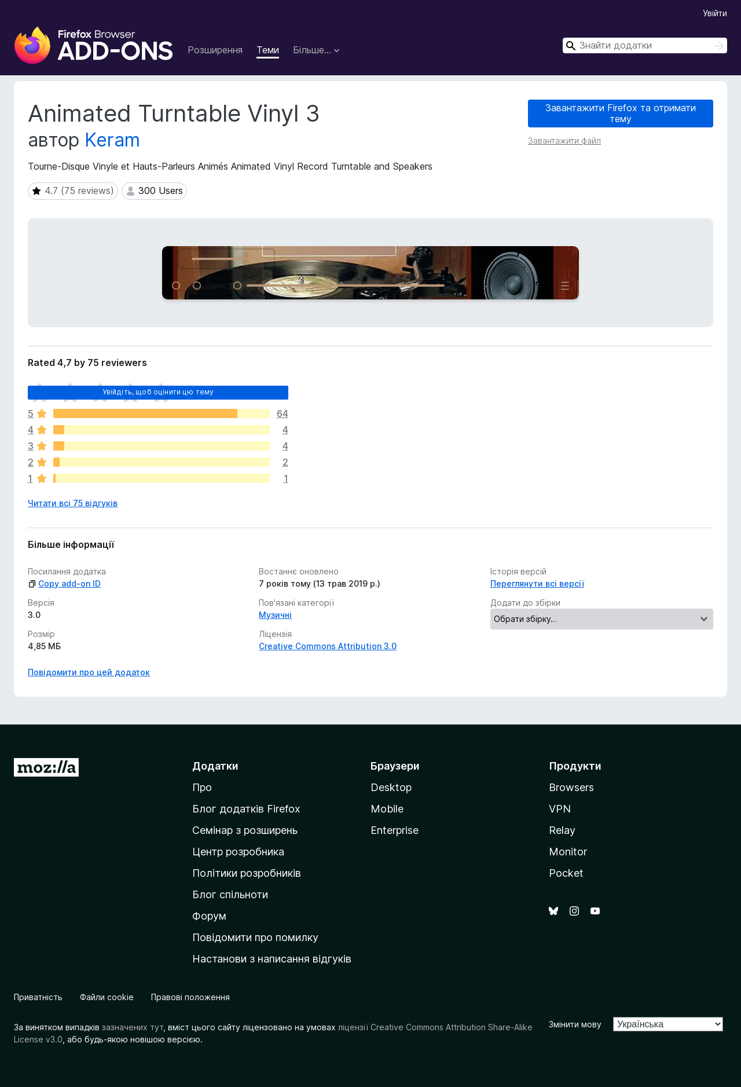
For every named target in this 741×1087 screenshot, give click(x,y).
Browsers (571, 787)
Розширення (215, 50)
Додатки (215, 766)
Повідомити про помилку (255, 937)
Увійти (715, 13)
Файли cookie (107, 997)
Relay (562, 830)
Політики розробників (246, 873)
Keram (112, 140)
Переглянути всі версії (537, 583)
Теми (267, 50)
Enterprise (394, 830)
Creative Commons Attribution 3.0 (328, 646)
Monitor (568, 852)
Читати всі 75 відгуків (73, 503)
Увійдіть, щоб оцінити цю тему (158, 391)
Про (202, 787)
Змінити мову (575, 1024)
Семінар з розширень (245, 830)
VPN (560, 809)
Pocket (566, 873)
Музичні (275, 615)
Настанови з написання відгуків (271, 959)
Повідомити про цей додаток (89, 672)
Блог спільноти (230, 894)
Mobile (386, 809)
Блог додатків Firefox (246, 809)
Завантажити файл (564, 140)
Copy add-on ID (64, 583)
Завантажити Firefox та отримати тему (620, 113)
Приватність (38, 997)
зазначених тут (132, 1027)
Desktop (391, 787)
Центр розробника (238, 852)
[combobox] (645, 45)
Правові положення (190, 997)
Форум (209, 916)
